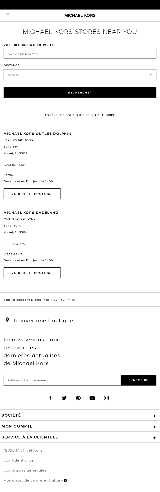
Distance (12, 65)
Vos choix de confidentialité (35, 480)
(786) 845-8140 (15, 165)
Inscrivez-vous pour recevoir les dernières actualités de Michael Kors (32, 351)
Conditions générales (25, 469)
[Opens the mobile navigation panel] (7, 15)
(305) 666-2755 (15, 244)
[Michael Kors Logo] (80, 15)
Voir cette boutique (32, 194)
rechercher (80, 92)
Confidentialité (19, 459)
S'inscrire (138, 380)
